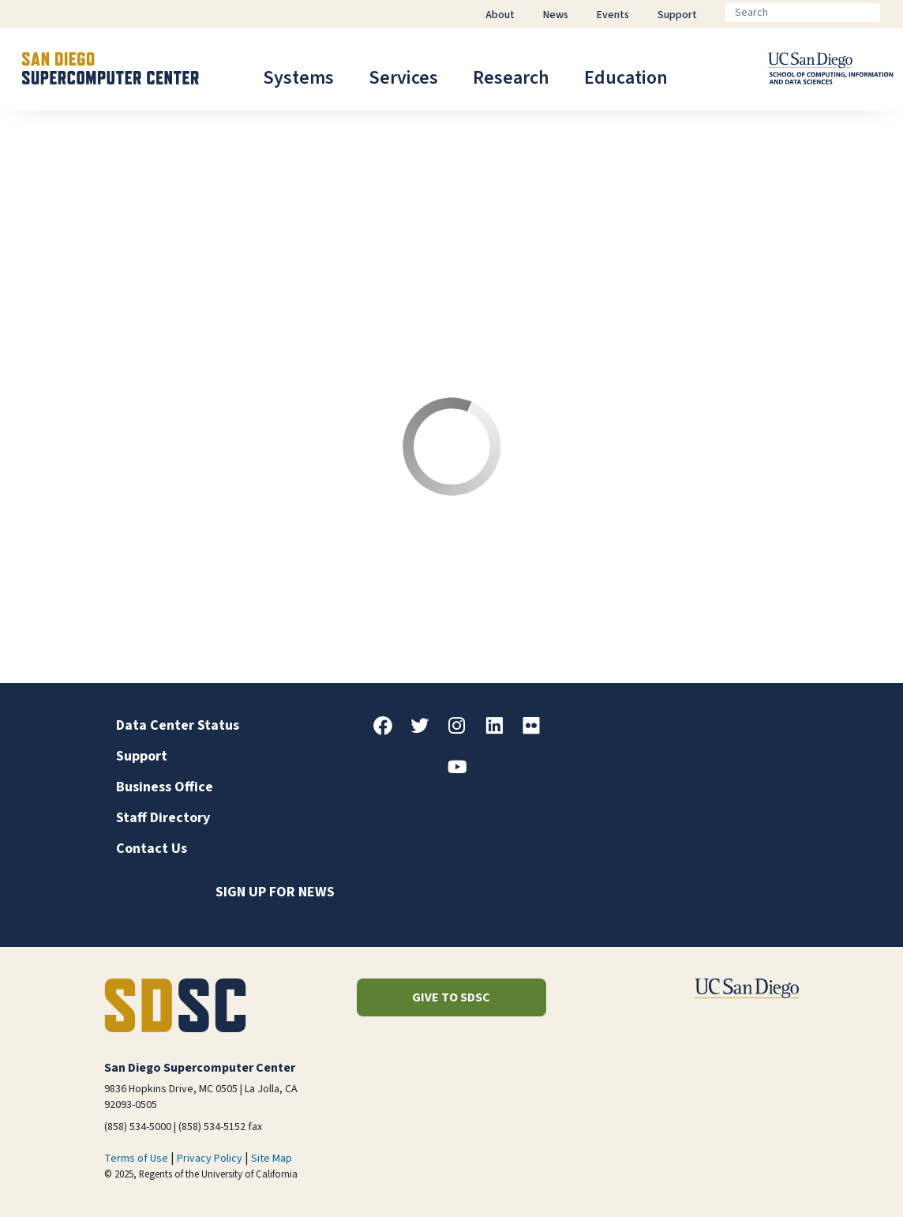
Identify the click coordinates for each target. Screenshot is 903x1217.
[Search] (802, 12)
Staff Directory (163, 818)
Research (511, 78)
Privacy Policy (209, 1158)
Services (403, 78)
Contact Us (151, 848)
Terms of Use (136, 1158)
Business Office (164, 787)
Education (626, 78)
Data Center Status (177, 725)
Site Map (271, 1158)
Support (141, 756)
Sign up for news (275, 892)
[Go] (892, 12)
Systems (298, 78)
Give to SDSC (451, 997)
